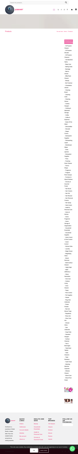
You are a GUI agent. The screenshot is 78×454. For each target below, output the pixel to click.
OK (34, 450)
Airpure (50, 427)
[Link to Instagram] (64, 9)
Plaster (67, 297)
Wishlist (22, 433)
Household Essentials (37, 428)
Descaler (67, 129)
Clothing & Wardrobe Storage (67, 110)
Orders (22, 423)
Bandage (67, 69)
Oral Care (68, 279)
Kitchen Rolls (68, 246)
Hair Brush (68, 188)
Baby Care (68, 64)
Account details (24, 430)
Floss (66, 158)
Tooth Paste (68, 362)
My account (23, 436)
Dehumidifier (68, 126)
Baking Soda (68, 66)
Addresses (23, 427)
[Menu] (54, 9)
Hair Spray (68, 202)
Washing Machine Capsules (67, 366)
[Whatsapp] (72, 448)
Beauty (67, 80)
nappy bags (68, 267)
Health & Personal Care (38, 433)
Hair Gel (67, 193)
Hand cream (68, 205)
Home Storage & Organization (67, 223)
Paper (67, 290)
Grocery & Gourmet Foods (67, 184)
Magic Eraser (69, 251)
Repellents (68, 313)
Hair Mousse (68, 196)
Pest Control (68, 292)
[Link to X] (58, 9)
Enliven (50, 430)
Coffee (67, 115)
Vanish (50, 439)
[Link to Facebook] (61, 9)
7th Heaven (51, 423)
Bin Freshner (68, 83)
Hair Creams (68, 191)
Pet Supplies (68, 295)
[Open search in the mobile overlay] (39, 3)
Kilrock (50, 433)
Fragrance (68, 170)
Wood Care (68, 375)
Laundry (67, 249)
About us (22, 439)
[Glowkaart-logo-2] (14, 9)
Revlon (50, 436)
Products (8, 31)
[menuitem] (54, 9)
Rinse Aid (67, 316)
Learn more (43, 450)
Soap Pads (68, 332)
